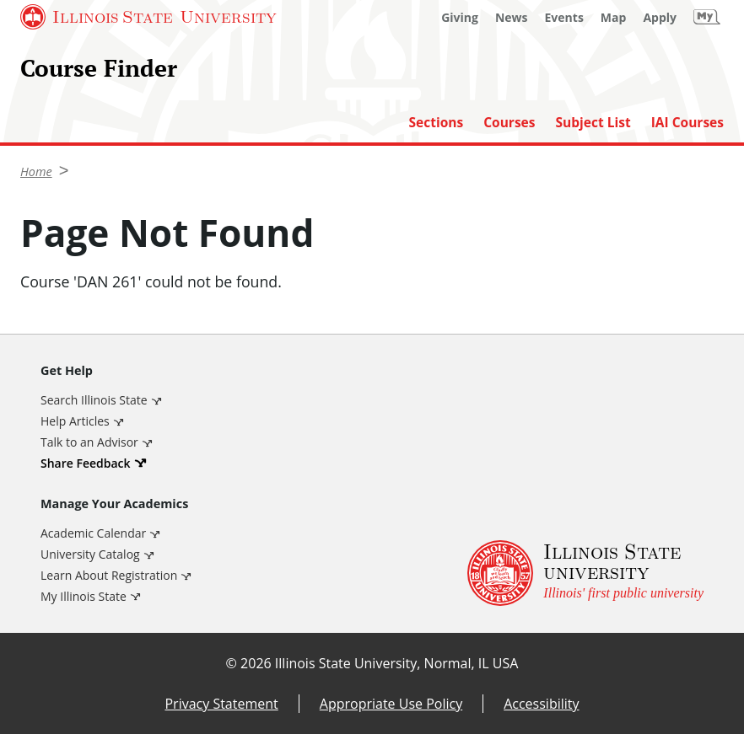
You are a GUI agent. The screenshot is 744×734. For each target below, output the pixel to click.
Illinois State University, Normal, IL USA (397, 663)
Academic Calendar (93, 533)
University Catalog (90, 554)
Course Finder (98, 67)
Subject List (593, 122)
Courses (509, 122)
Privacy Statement (221, 703)
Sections (435, 122)
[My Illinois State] (707, 16)
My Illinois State (83, 596)
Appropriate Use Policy (391, 703)
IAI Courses (687, 122)
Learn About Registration (108, 575)
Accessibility (541, 703)
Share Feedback (85, 463)
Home (36, 171)
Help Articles (75, 421)
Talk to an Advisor (89, 442)
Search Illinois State (94, 400)
